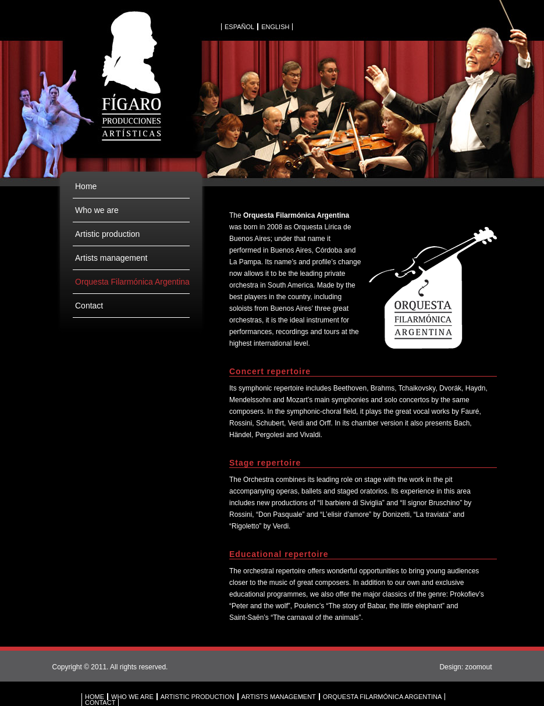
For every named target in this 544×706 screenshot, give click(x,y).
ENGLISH (275, 26)
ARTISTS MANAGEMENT (278, 696)
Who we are (97, 210)
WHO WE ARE (132, 696)
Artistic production (107, 234)
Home (86, 186)
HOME (94, 696)
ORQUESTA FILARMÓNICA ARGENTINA (382, 696)
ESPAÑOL (239, 26)
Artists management (111, 257)
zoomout (478, 667)
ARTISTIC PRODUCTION (197, 696)
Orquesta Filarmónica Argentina (132, 281)
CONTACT (100, 702)
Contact (89, 305)
